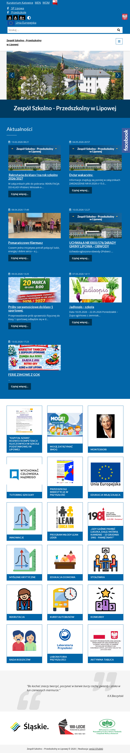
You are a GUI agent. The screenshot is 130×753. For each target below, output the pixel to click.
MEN (38, 3)
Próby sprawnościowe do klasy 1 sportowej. (30, 308)
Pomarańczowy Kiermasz (25, 243)
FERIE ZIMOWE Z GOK (24, 374)
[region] (65, 75)
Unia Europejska (21, 23)
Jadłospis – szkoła (81, 307)
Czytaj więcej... (19, 194)
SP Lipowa (15, 8)
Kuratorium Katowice (20, 3)
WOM (46, 3)
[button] (12, 75)
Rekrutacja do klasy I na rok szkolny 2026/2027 (33, 177)
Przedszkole (16, 12)
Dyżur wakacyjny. (81, 175)
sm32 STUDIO (96, 748)
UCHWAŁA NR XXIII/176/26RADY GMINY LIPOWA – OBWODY (92, 244)
